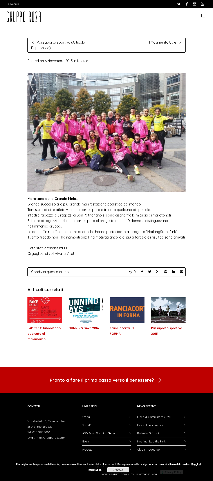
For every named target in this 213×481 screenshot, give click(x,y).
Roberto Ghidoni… (148, 433)
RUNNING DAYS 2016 (84, 328)
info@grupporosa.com (50, 437)
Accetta (118, 469)
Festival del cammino (150, 425)
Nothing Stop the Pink (151, 441)
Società (87, 425)
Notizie (82, 61)
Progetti (87, 449)
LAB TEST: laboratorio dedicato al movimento (44, 333)
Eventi (86, 441)
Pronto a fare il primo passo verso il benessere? (106, 380)
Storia (86, 417)
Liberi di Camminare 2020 (154, 417)
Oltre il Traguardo (148, 449)
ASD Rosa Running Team (98, 433)
